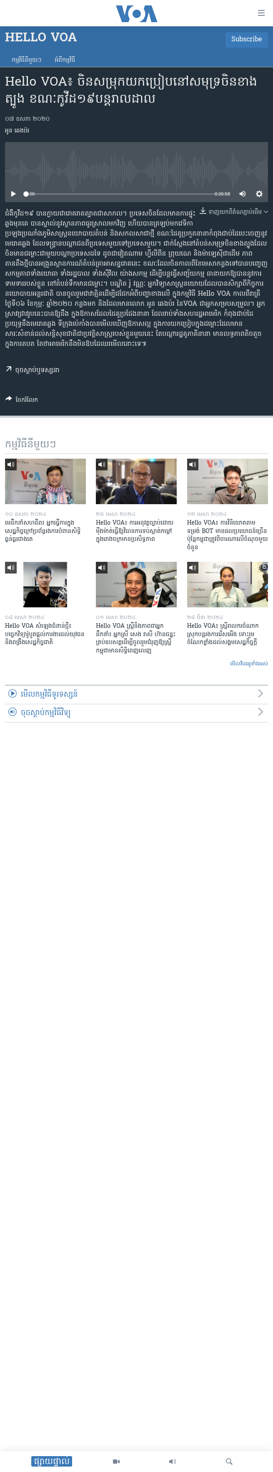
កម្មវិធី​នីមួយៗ (26, 60)
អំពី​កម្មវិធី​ (65, 60)
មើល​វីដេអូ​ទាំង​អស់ (249, 664)
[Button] (21, 401)
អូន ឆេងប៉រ (17, 131)
